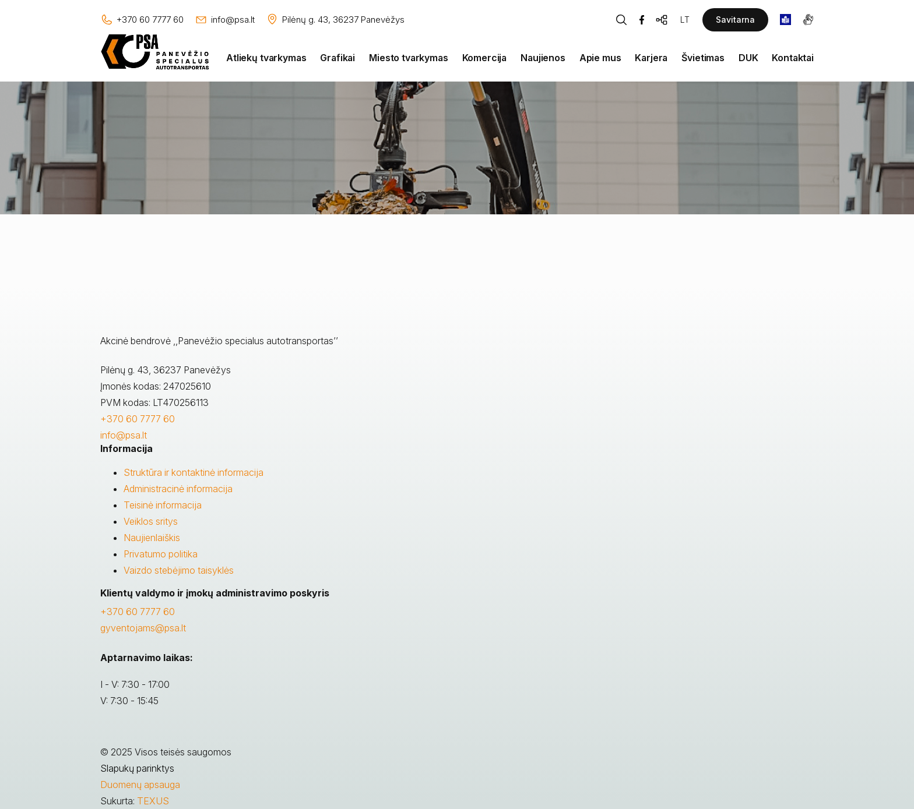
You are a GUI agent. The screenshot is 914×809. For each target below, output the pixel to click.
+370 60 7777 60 (137, 419)
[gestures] (808, 19)
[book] (785, 19)
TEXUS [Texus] (153, 801)
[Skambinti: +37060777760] (142, 19)
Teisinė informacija (163, 505)
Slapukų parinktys (137, 768)
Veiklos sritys (151, 521)
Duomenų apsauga (140, 784)
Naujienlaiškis (152, 537)
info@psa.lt (123, 435)
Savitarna (735, 19)
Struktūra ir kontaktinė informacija (193, 472)
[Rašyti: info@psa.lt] (225, 19)
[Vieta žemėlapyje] (335, 19)
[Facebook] (641, 19)
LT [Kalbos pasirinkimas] (685, 19)
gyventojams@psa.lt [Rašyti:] (143, 628)
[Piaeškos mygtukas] (621, 19)
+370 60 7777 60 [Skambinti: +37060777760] (137, 611)
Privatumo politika (161, 554)
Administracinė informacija (178, 488)
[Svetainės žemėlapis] (662, 19)
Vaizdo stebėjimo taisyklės (179, 570)
